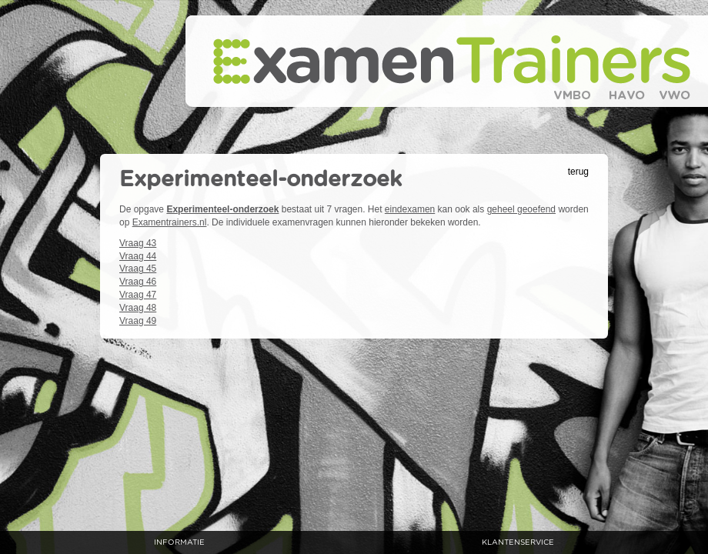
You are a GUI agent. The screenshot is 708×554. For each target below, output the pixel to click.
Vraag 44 (137, 256)
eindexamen (410, 209)
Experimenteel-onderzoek (222, 209)
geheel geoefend (521, 209)
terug (578, 171)
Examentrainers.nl (169, 222)
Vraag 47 (137, 294)
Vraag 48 (137, 307)
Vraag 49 (137, 320)
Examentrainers (446, 61)
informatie (179, 542)
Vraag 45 (137, 268)
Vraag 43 (137, 243)
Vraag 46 (137, 281)
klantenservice (518, 542)
